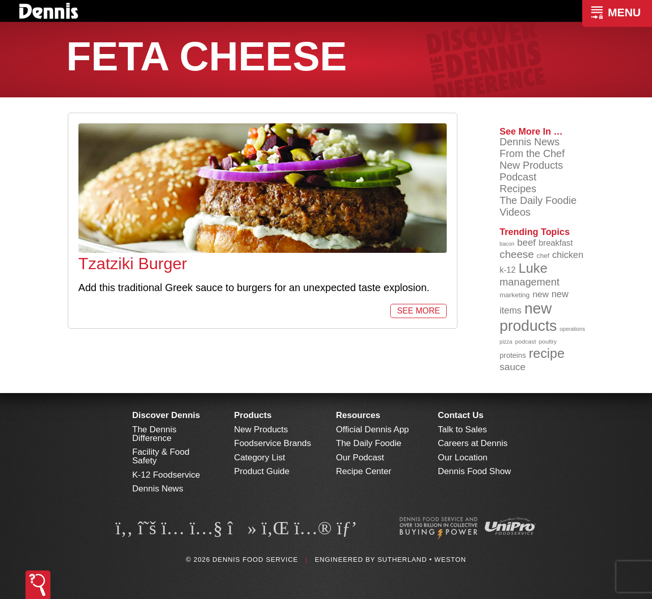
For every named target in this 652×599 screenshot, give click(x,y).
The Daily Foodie (538, 200)
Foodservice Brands (272, 443)
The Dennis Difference (154, 434)
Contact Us (461, 415)
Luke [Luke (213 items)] (533, 268)
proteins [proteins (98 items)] (513, 355)
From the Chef (532, 153)
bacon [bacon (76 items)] (507, 244)
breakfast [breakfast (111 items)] (555, 242)
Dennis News (530, 141)
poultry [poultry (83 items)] (548, 341)
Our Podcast (360, 457)
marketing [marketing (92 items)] (515, 295)
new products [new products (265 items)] (528, 317)
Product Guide (262, 471)
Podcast (518, 177)
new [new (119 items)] (540, 294)
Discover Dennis (166, 415)
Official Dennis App (372, 429)
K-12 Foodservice (166, 475)
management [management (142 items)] (530, 282)
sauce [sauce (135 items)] (513, 366)
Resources (358, 415)
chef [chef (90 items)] (543, 255)
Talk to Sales (462, 429)
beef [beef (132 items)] (526, 242)
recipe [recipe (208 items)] (546, 353)
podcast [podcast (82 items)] (525, 341)
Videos (515, 212)
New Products (531, 165)
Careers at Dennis (473, 443)
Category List (259, 457)
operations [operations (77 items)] (572, 329)
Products (253, 415)
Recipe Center (364, 471)
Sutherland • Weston (421, 559)
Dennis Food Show (474, 471)
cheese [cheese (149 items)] (517, 254)
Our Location (462, 457)
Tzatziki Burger (132, 263)
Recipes (518, 188)
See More (418, 310)
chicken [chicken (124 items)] (567, 255)
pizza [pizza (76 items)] (506, 341)
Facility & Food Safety (160, 456)
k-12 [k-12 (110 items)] (508, 269)
